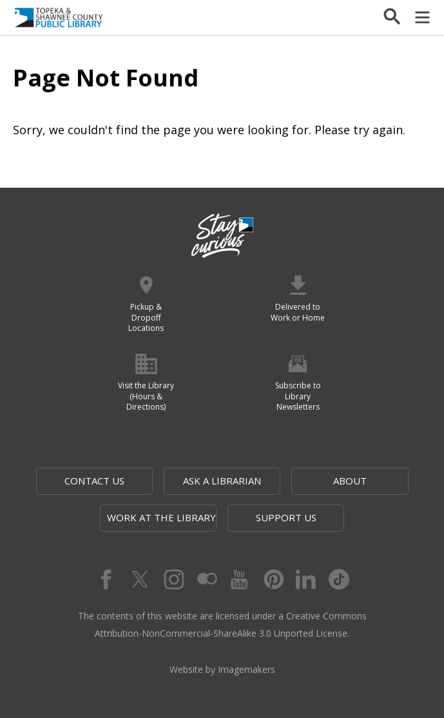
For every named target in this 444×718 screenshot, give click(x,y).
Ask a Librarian (222, 480)
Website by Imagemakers (222, 669)
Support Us (286, 517)
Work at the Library (161, 517)
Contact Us (94, 480)
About (350, 480)
